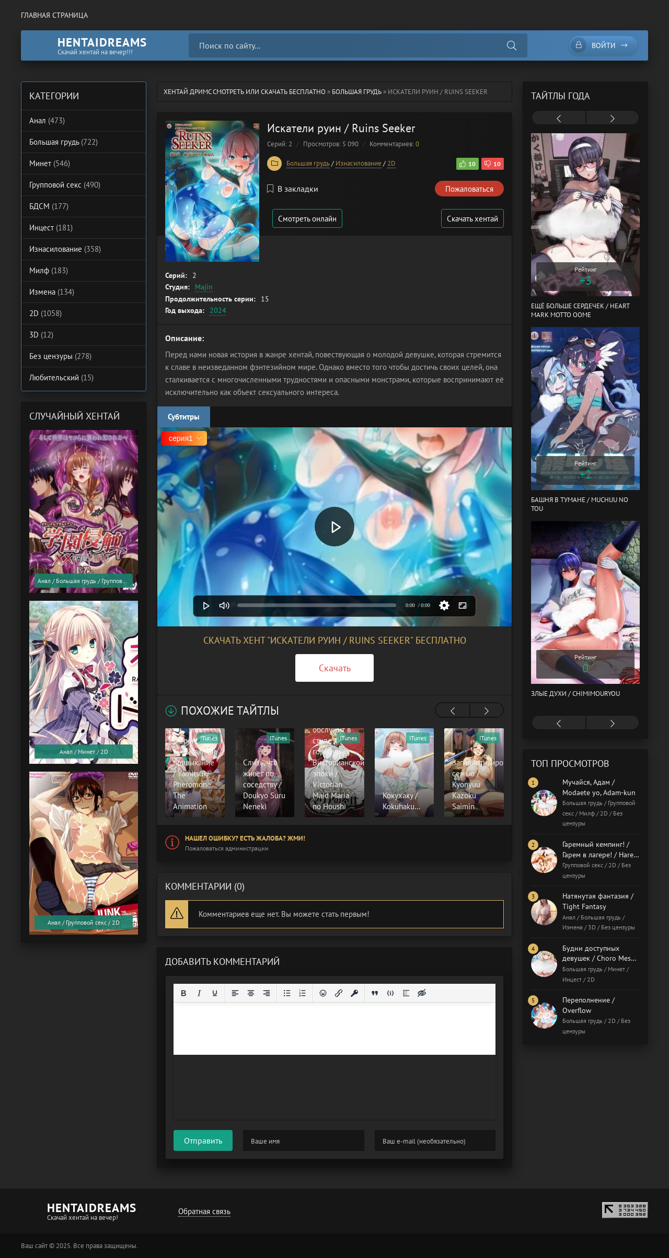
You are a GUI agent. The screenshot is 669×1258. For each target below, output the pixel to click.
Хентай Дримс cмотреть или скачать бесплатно (245, 91)
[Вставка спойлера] (406, 993)
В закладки (292, 188)
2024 (218, 310)
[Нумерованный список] (302, 993)
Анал (47, 120)
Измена (51, 292)
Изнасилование (359, 163)
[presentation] (452, 711)
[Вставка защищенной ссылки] (354, 993)
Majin (204, 287)
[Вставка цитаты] (375, 993)
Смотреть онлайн (307, 219)
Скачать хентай (472, 219)
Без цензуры (60, 356)
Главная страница (54, 15)
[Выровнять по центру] (251, 993)
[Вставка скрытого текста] (422, 993)
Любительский (61, 377)
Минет (49, 163)
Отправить (203, 1140)
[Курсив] (199, 993)
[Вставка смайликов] (323, 993)
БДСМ (48, 206)
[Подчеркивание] (215, 993)
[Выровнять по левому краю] (235, 993)
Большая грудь (357, 91)
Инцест (51, 227)
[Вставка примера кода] (390, 993)
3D (41, 335)
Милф (48, 270)
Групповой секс (64, 185)
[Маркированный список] (287, 993)
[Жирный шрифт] (183, 993)
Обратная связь (204, 1211)
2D (391, 163)
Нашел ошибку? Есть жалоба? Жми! (245, 838)
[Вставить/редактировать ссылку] (339, 993)
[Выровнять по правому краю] (266, 993)
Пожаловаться (469, 189)
